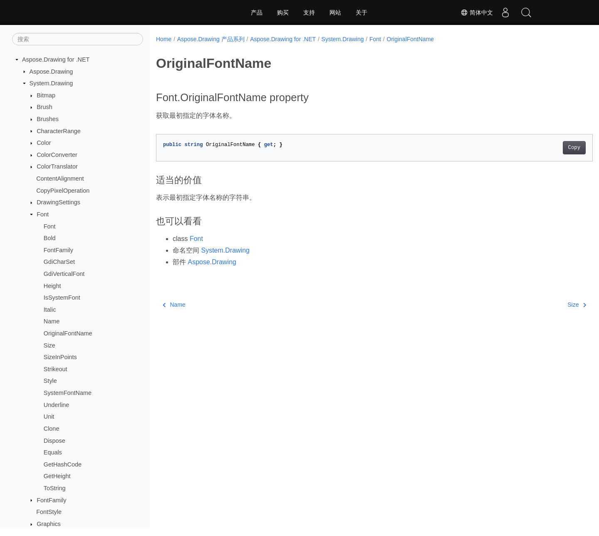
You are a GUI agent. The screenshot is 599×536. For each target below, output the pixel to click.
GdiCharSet (59, 261)
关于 (361, 12)
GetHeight (57, 476)
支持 (309, 12)
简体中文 (476, 12)
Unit (49, 416)
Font (43, 214)
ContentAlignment (60, 178)
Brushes (48, 119)
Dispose (54, 440)
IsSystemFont (62, 297)
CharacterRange (59, 131)
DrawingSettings (58, 202)
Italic (50, 309)
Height (52, 286)
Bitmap (46, 95)
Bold (50, 238)
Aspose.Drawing (51, 71)
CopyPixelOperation (62, 190)
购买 (283, 12)
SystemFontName (68, 393)
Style (50, 380)
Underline (56, 405)
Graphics (49, 524)
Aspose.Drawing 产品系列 (211, 39)
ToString (55, 488)
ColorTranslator (57, 166)
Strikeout (55, 369)
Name (51, 321)
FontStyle (49, 512)
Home (163, 39)
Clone (51, 428)
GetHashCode (63, 464)
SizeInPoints (60, 357)
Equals (53, 452)
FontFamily (58, 250)
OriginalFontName (68, 333)
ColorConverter (57, 154)
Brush (44, 107)
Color (44, 142)
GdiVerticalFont (64, 273)
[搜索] (77, 39)
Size (49, 345)
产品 (256, 12)
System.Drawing (51, 83)
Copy (544, 148)
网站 (335, 12)
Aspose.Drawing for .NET (55, 59)
